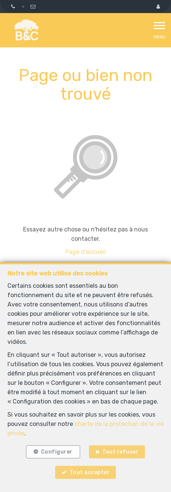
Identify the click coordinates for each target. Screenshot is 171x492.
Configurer (57, 452)
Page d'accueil (85, 251)
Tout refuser (120, 452)
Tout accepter (90, 472)
